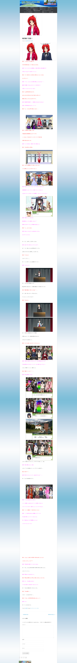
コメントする (36, 608)
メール (23, 643)
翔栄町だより (35, 9)
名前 (23, 639)
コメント (23, 624)
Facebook (19, 657)
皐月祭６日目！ (25, 614)
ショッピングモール (27, 9)
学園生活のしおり (43, 7)
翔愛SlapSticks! (37, 10)
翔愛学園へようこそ (33, 7)
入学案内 (26, 7)
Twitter (22, 657)
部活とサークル (42, 9)
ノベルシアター (28, 10)
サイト (23, 648)
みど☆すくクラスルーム (46, 10)
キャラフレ (32, 608)
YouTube (26, 657)
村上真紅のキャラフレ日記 (31, 2)
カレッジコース (50, 9)
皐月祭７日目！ (27, 38)
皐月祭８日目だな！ (52, 614)
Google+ (24, 657)
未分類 (26, 608)
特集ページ (50, 7)
